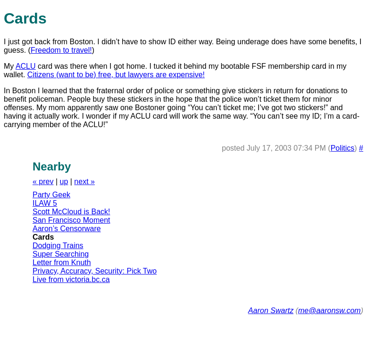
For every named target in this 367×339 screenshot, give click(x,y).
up (64, 182)
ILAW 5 (45, 203)
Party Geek (51, 195)
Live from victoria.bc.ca (71, 279)
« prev (43, 182)
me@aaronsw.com (329, 311)
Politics (343, 148)
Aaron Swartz (270, 311)
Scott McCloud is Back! (71, 212)
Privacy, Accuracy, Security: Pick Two (95, 271)
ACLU (26, 66)
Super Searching (61, 254)
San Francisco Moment (71, 220)
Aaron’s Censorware (67, 229)
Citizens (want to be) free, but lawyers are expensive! (116, 75)
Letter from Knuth (62, 262)
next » (84, 182)
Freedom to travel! (61, 50)
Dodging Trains (58, 246)
